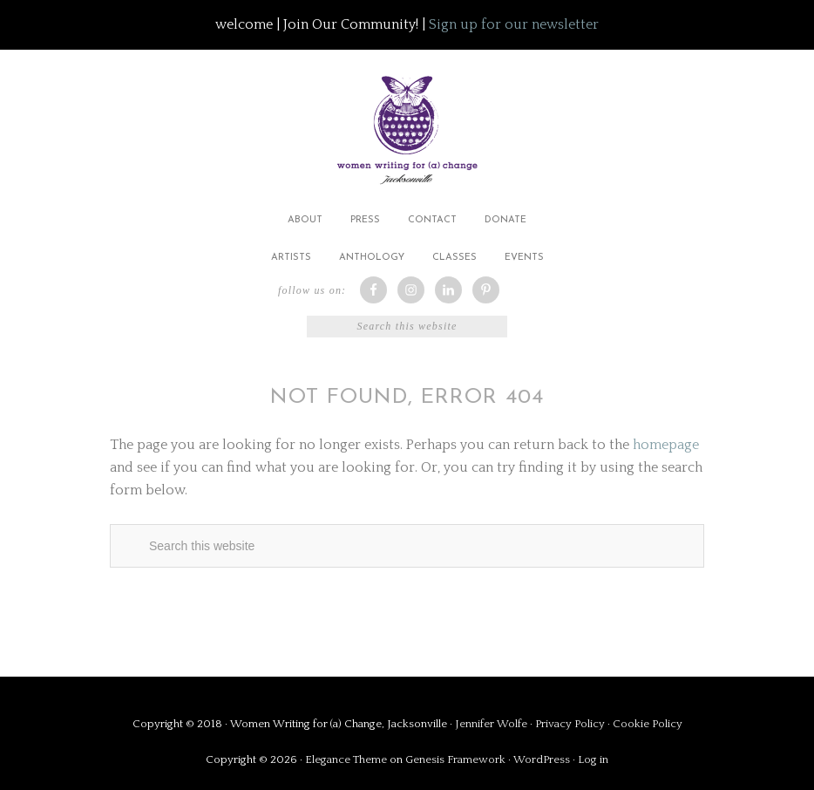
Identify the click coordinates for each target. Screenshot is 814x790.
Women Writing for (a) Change (407, 126)
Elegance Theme (346, 759)
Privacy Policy (571, 724)
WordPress (541, 759)
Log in (593, 759)
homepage (666, 445)
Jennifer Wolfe (492, 724)
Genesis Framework (455, 759)
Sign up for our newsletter (514, 24)
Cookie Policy (647, 724)
